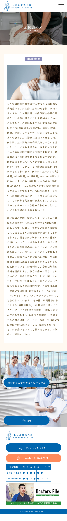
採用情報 (27, 420)
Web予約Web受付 (36, 458)
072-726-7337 (36, 447)
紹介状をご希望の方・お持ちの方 (27, 382)
